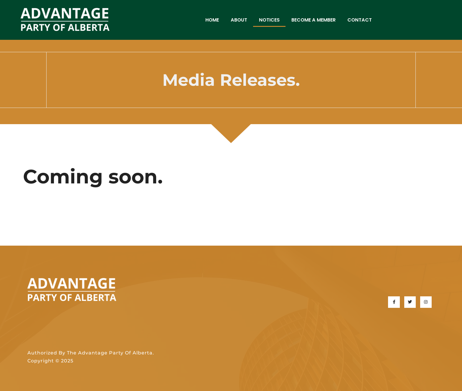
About (239, 20)
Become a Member (313, 20)
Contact (359, 20)
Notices (269, 20)
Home (212, 20)
